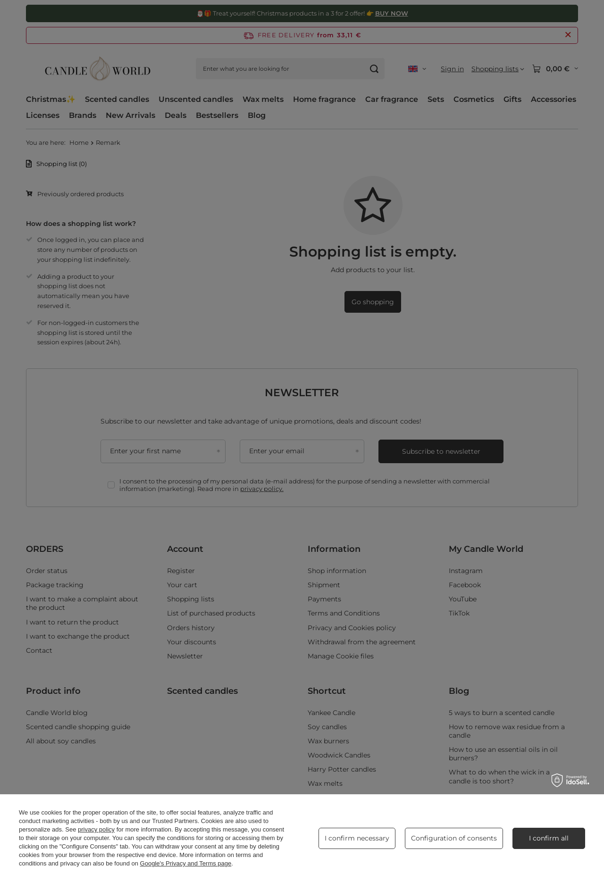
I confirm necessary (357, 838)
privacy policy (96, 829)
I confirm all (549, 838)
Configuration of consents (454, 838)
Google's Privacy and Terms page (186, 863)
